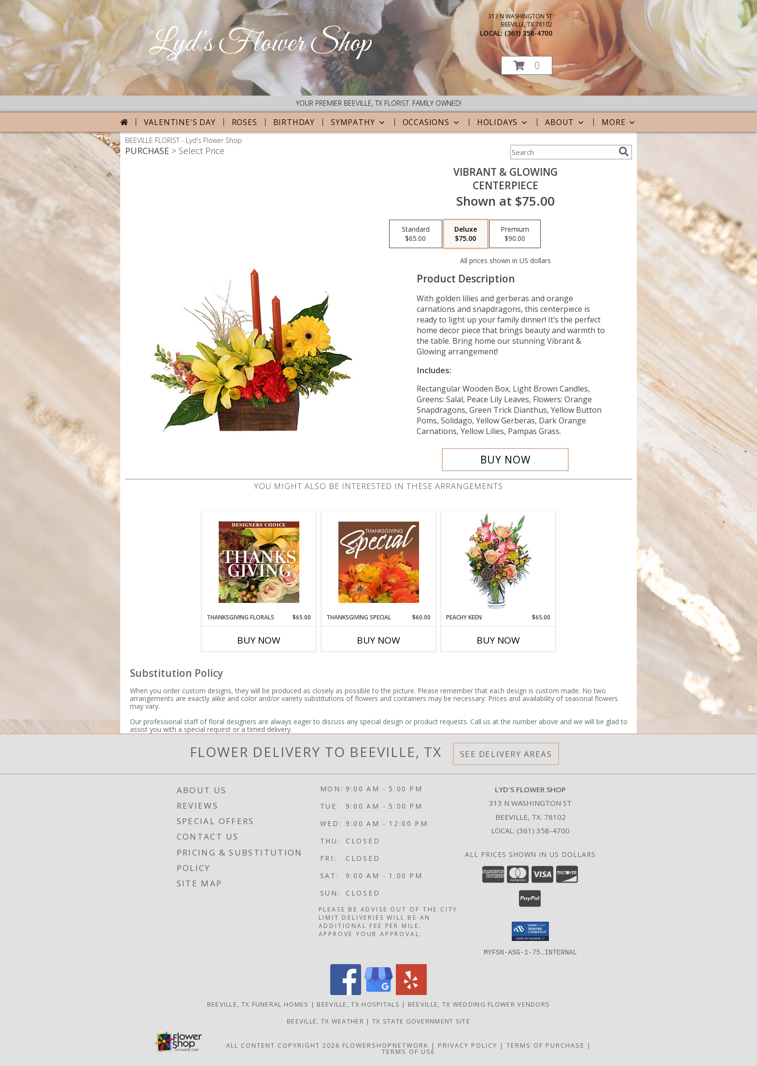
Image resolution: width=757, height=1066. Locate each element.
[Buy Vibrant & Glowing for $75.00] (505, 459)
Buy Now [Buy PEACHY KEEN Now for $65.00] (498, 640)
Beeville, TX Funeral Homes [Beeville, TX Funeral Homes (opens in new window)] (258, 1003)
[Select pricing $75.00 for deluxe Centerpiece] (465, 234)
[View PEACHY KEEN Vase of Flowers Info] (498, 562)
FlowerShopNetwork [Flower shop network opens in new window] (385, 1044)
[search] (623, 151)
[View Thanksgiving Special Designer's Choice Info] (378, 562)
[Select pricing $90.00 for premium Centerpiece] (515, 234)
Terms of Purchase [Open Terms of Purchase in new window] (545, 1044)
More (619, 122)
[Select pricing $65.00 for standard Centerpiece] (416, 234)
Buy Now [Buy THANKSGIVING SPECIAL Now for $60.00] (378, 640)
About (565, 122)
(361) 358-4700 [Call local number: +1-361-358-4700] (528, 33)
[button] (526, 65)
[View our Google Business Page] (378, 991)
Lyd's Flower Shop (260, 43)
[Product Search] (562, 152)
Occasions (432, 122)
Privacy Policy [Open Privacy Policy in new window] (467, 1044)
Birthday (294, 122)
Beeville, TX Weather (325, 1020)
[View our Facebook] (345, 991)
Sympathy (358, 122)
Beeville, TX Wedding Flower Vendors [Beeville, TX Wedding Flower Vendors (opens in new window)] (479, 1003)
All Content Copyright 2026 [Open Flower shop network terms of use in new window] (283, 1044)
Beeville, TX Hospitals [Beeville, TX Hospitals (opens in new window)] (358, 1003)
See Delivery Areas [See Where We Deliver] (506, 753)
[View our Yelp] (411, 991)
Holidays (503, 122)
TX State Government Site (421, 1020)
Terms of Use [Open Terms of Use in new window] (408, 1051)
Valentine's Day (180, 122)
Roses (244, 122)
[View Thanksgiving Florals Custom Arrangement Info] (259, 562)
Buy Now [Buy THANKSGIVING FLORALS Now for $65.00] (258, 640)
